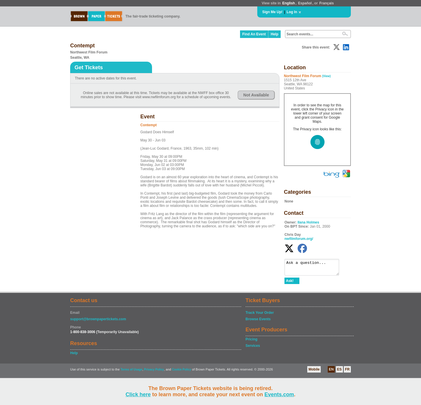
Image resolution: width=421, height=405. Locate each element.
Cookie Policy (181, 372)
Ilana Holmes (308, 222)
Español (305, 3)
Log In (292, 12)
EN (331, 372)
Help (274, 34)
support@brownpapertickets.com (98, 322)
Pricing (252, 342)
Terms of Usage (131, 372)
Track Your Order (260, 315)
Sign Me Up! (272, 12)
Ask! (290, 283)
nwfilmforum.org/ (298, 239)
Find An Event (254, 34)
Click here (138, 394)
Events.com (279, 394)
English (288, 3)
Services (253, 348)
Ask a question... (314, 268)
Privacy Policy (154, 372)
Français (326, 3)
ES (339, 372)
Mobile (314, 372)
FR (347, 372)
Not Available (256, 95)
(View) (326, 76)
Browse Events (258, 322)
